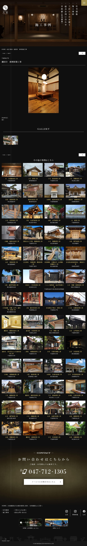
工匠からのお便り (21, 510)
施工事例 (6, 512)
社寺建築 (6, 510)
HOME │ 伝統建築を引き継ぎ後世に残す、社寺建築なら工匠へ (22, 506)
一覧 (82, 53)
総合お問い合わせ (21, 512)
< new (3, 53)
